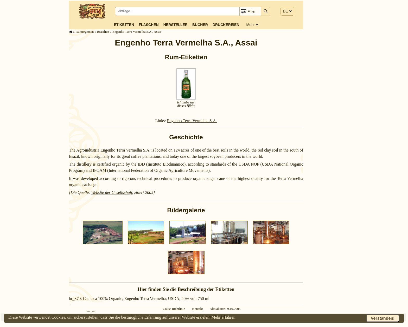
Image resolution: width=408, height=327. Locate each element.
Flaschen (148, 25)
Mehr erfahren (223, 317)
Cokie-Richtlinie (174, 309)
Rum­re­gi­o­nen (85, 32)
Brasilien (103, 32)
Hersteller (175, 25)
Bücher (200, 25)
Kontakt (197, 309)
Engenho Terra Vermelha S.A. (192, 121)
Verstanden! (383, 318)
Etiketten (124, 25)
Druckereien (226, 25)
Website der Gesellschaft (111, 192)
